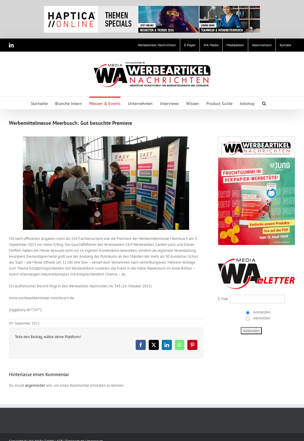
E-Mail (223, 298)
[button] (264, 103)
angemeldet (35, 385)
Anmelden (261, 312)
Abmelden (261, 318)
